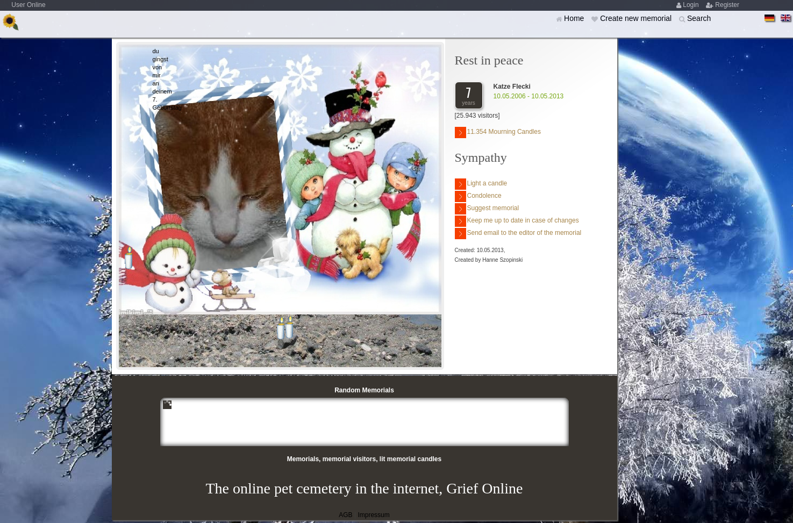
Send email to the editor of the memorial (518, 233)
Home (575, 18)
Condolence (478, 196)
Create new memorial (637, 18)
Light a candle (481, 184)
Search (699, 18)
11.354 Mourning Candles (498, 132)
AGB (345, 515)
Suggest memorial (487, 208)
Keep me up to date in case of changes (517, 221)
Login (692, 5)
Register (727, 5)
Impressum (373, 515)
